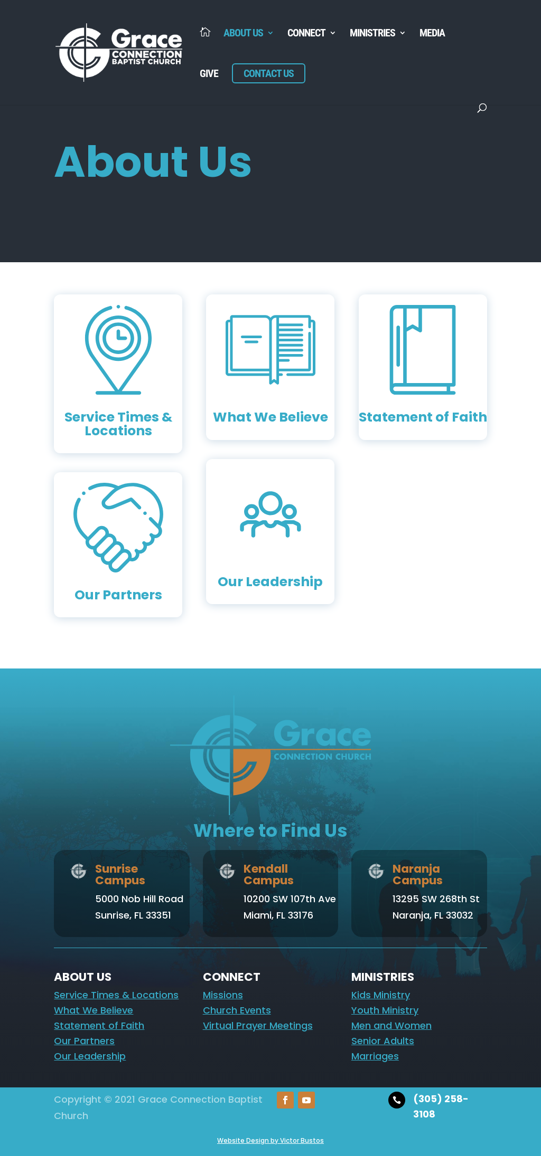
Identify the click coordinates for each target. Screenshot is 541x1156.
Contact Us (269, 73)
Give (209, 75)
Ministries (372, 34)
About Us (243, 34)
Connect (306, 34)
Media (432, 34)
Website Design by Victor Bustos (270, 1140)
